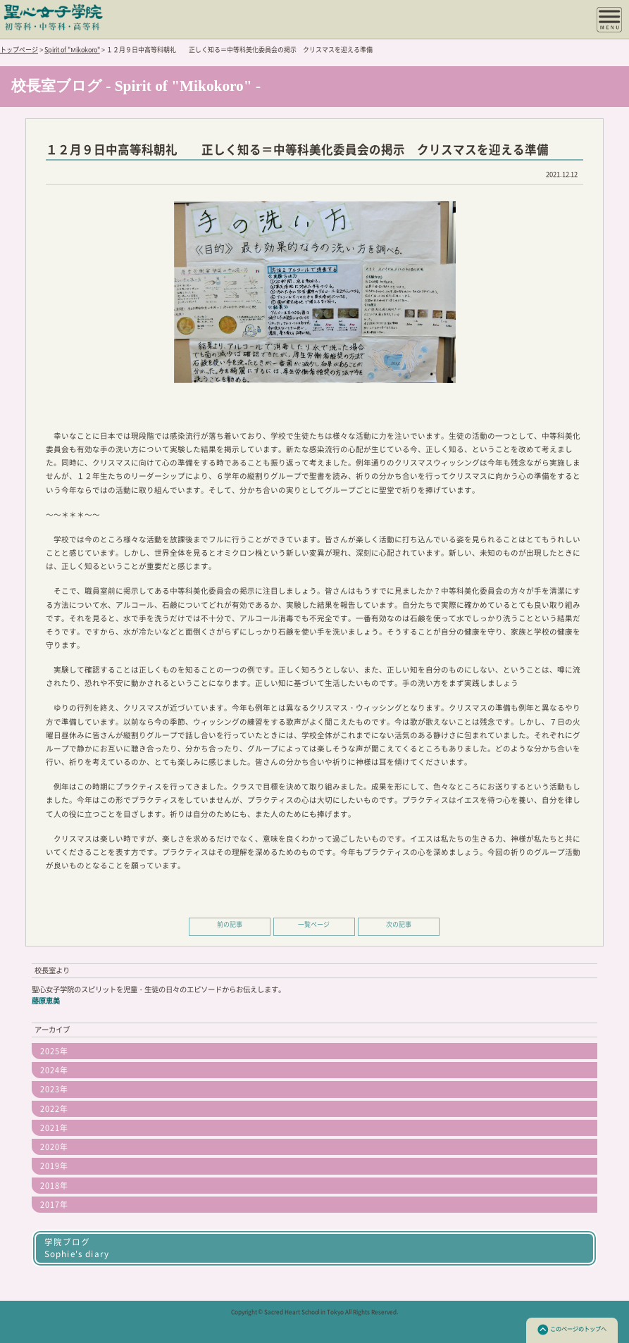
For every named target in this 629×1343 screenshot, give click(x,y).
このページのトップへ (571, 1329)
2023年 (54, 1089)
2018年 (54, 1185)
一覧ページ (314, 924)
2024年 (54, 1070)
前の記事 (229, 924)
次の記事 (398, 924)
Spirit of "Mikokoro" (71, 49)
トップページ (19, 49)
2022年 (54, 1109)
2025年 (54, 1051)
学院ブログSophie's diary (76, 1247)
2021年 (54, 1128)
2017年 (54, 1204)
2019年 (54, 1166)
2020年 (54, 1147)
